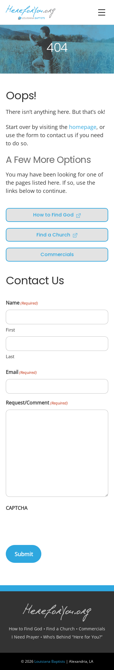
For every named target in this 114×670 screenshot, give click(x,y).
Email (21, 372)
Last (10, 356)
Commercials (57, 254)
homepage (82, 126)
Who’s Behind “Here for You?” (72, 637)
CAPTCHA (16, 508)
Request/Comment (37, 403)
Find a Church (57, 234)
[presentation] (52, 526)
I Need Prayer (25, 637)
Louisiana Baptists (49, 661)
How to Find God (57, 214)
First (10, 330)
